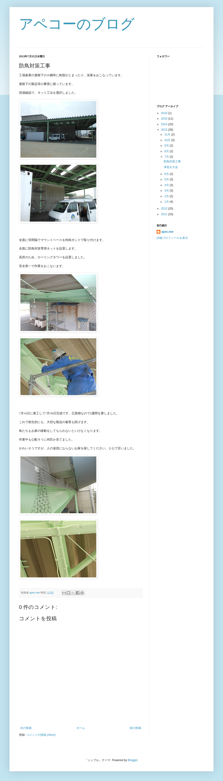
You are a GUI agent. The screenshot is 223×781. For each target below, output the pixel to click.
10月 (167, 140)
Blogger (133, 760)
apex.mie (167, 231)
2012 (164, 208)
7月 (167, 156)
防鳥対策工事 (172, 161)
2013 (164, 129)
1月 (167, 201)
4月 (167, 185)
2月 (167, 196)
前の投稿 (135, 728)
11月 (167, 134)
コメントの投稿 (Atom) (41, 734)
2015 (164, 118)
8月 (167, 151)
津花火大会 (171, 167)
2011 (164, 214)
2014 (164, 124)
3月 (167, 190)
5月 (167, 179)
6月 (167, 174)
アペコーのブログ (77, 24)
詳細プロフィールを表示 (172, 238)
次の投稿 (26, 728)
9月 (167, 145)
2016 (164, 113)
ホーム (80, 728)
